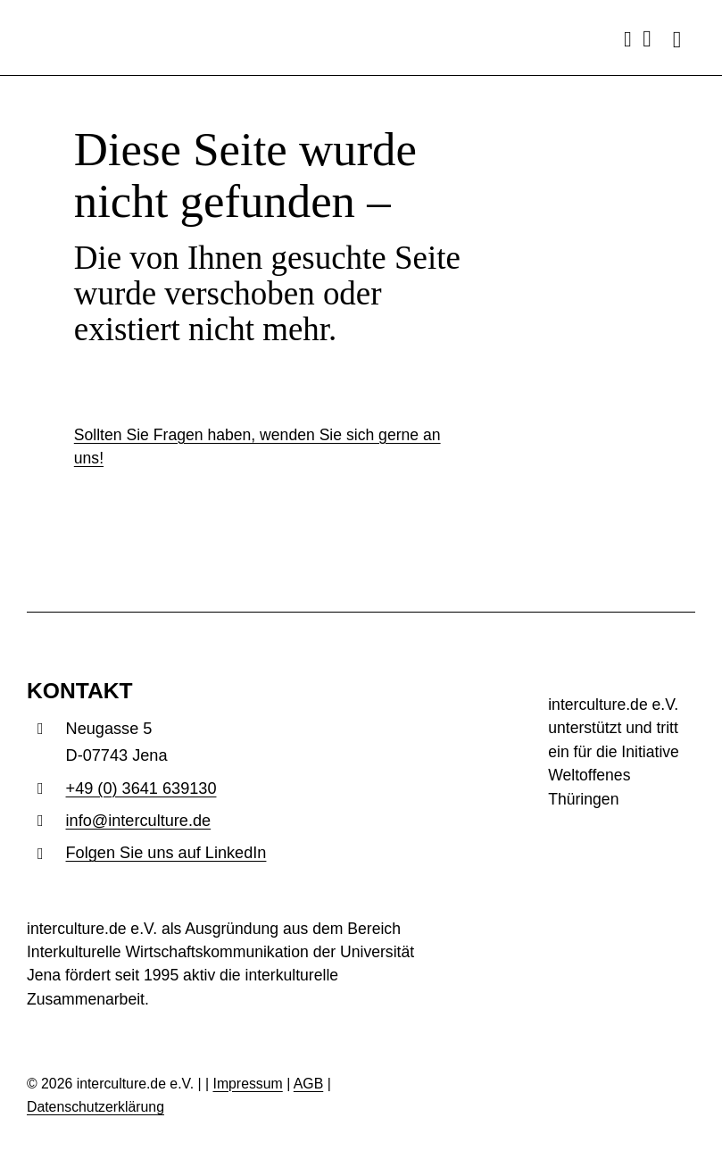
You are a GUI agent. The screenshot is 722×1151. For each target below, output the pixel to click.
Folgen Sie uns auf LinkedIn (166, 853)
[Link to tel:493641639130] (628, 39)
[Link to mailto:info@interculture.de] (647, 39)
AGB (308, 1083)
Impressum (247, 1083)
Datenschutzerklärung (95, 1106)
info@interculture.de (139, 821)
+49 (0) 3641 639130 (141, 788)
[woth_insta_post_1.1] (621, 834)
